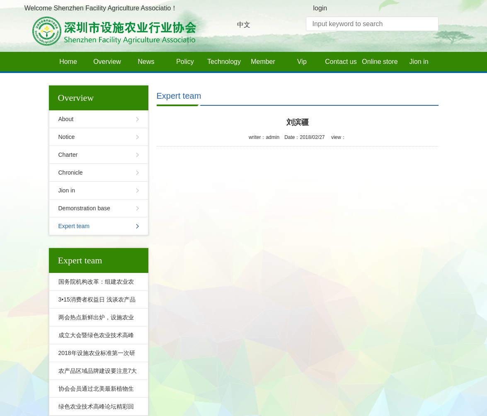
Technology (224, 61)
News (146, 61)
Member (263, 61)
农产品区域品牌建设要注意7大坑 (95, 373)
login (320, 8)
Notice (66, 137)
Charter (68, 154)
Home (68, 61)
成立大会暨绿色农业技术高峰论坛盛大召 (94, 338)
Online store (379, 61)
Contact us (340, 61)
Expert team (74, 226)
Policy (185, 61)
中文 (243, 24)
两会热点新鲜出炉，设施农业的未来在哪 (94, 320)
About (66, 119)
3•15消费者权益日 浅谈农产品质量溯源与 (95, 302)
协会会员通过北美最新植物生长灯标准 (94, 391)
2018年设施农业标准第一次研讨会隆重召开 (94, 356)
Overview (107, 61)
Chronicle (70, 172)
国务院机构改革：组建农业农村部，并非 (94, 284)
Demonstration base (84, 208)
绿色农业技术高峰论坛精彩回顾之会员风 (94, 409)
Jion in (418, 61)
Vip (302, 61)
